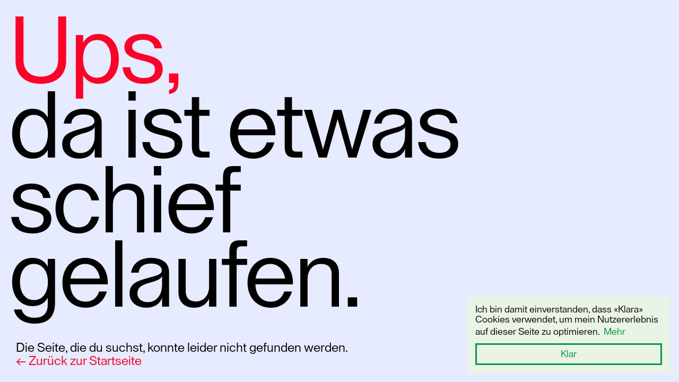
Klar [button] (569, 354)
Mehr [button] (614, 331)
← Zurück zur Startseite (79, 360)
